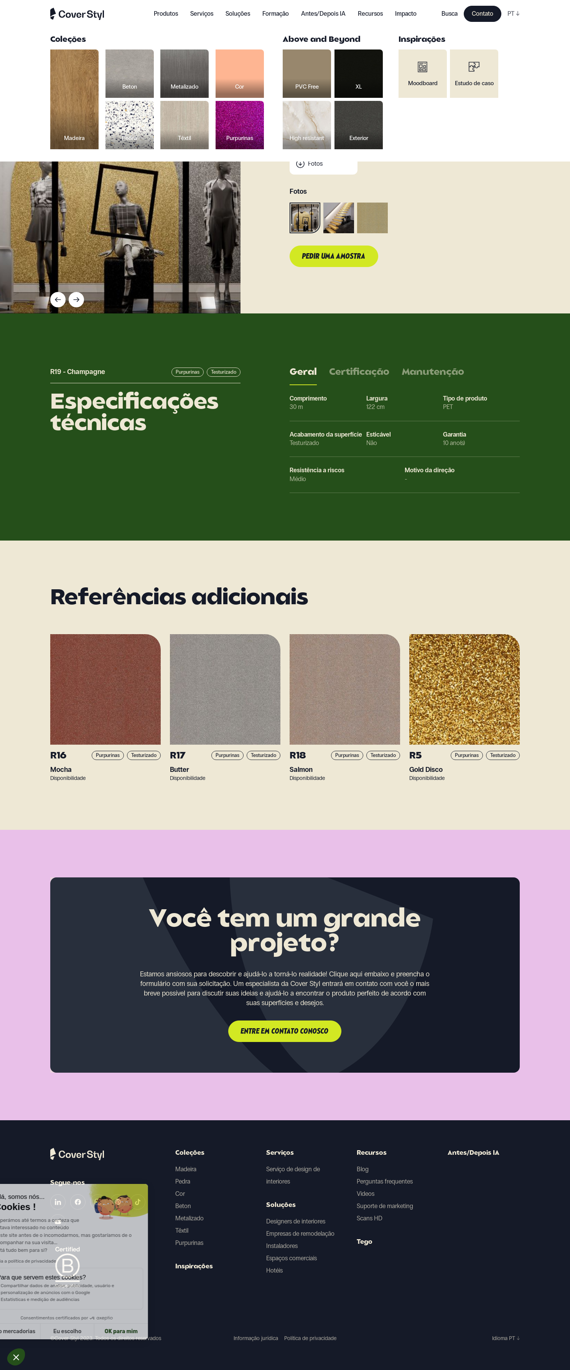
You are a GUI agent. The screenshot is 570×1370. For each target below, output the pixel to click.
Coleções (189, 1153)
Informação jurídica (256, 1338)
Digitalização (324, 148)
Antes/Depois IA (323, 13)
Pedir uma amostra (334, 256)
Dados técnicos (328, 133)
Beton (183, 1206)
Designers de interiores (295, 1221)
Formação (275, 13)
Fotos (315, 163)
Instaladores (282, 1246)
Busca (450, 13)
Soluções (281, 1205)
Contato (482, 13)
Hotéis (274, 1270)
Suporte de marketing (385, 1206)
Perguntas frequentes (385, 1181)
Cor (180, 1193)
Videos (365, 1193)
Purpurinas (189, 1242)
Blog (363, 1169)
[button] (16, 1357)
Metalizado (189, 1218)
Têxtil (181, 1230)
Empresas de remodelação (300, 1233)
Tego (364, 1242)
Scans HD (369, 1218)
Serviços (201, 13)
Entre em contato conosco (285, 1031)
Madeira (185, 1169)
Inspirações (194, 1267)
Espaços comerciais (291, 1258)
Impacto (406, 13)
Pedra (182, 1181)
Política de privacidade (310, 1338)
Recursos (372, 1153)
